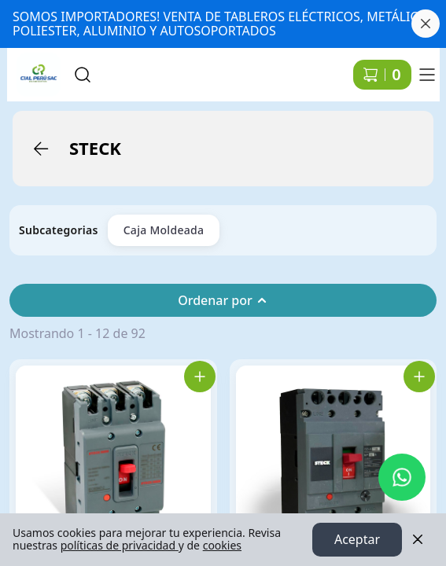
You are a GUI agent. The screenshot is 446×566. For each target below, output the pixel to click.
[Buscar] (82, 74)
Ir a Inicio (33, 68)
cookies (222, 545)
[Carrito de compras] (382, 75)
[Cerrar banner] (425, 23)
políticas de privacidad (120, 545)
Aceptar (357, 540)
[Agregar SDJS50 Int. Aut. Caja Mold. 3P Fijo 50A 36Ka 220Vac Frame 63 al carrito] (200, 376)
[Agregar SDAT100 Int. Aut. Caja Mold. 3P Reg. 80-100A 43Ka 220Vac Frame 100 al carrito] (419, 376)
